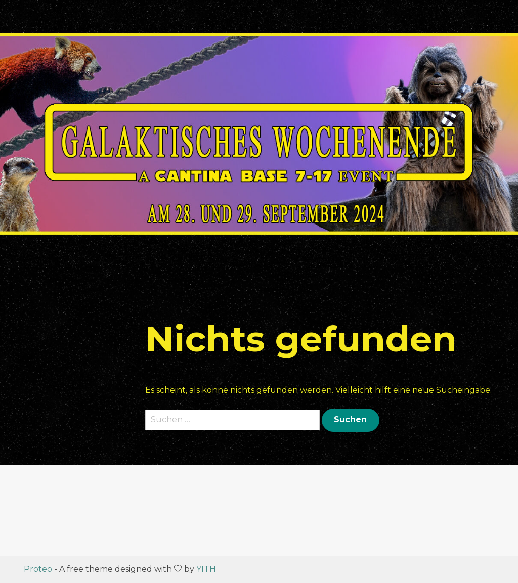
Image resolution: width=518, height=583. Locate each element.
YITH (206, 569)
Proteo (38, 569)
